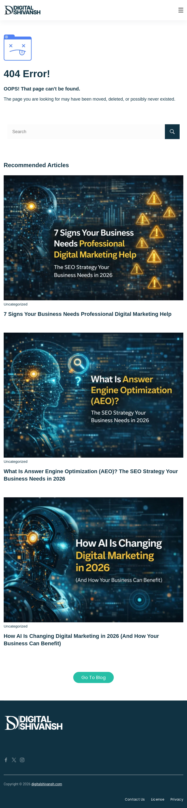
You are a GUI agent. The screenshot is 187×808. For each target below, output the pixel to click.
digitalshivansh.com (46, 784)
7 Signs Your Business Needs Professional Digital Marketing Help (88, 314)
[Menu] (180, 10)
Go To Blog (93, 677)
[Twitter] (14, 760)
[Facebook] (6, 760)
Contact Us (135, 799)
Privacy (177, 799)
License (157, 799)
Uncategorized (16, 304)
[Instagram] (22, 760)
